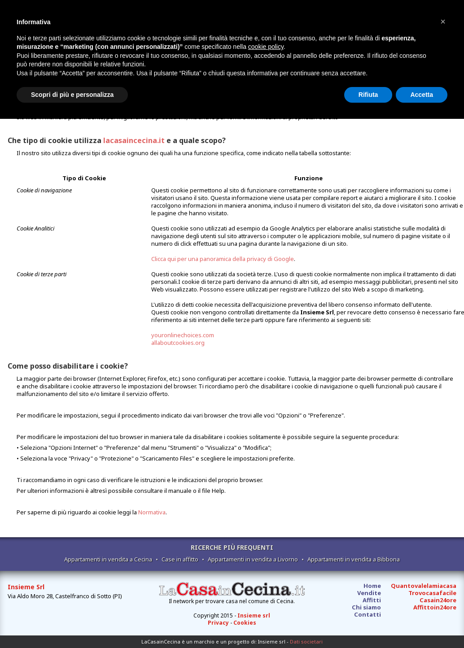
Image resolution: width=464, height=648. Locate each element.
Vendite (369, 593)
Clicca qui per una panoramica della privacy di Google (222, 259)
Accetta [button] (421, 94)
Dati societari (306, 641)
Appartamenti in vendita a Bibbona (353, 559)
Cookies (244, 622)
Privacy (218, 622)
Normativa (152, 512)
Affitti (372, 600)
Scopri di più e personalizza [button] (72, 94)
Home (372, 586)
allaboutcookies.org (178, 343)
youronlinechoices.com (182, 335)
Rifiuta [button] (368, 94)
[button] (443, 21)
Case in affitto (180, 559)
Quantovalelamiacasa (423, 586)
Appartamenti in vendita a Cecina (108, 559)
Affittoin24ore (434, 607)
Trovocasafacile (432, 593)
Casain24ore (438, 600)
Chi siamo (366, 607)
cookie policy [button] (266, 46)
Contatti (367, 614)
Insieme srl (253, 615)
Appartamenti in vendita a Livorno (253, 559)
